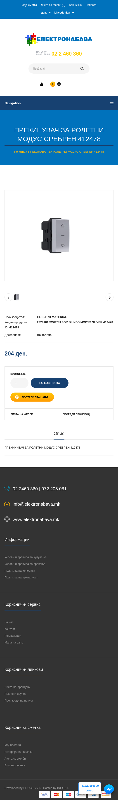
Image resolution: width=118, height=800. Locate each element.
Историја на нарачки (18, 751)
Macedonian (62, 12)
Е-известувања (15, 765)
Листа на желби (21, 414)
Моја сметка (29, 5)
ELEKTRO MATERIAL (52, 317)
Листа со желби (15, 758)
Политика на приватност (21, 577)
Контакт (10, 629)
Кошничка (75, 5)
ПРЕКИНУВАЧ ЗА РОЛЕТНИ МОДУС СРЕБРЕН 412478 (66, 151)
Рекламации (13, 635)
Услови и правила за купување (26, 557)
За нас (9, 622)
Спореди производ (76, 414)
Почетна (19, 151)
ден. (44, 12)
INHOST (62, 788)
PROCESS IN (32, 788)
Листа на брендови (18, 687)
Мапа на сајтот (15, 642)
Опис (59, 433)
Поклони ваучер (15, 693)
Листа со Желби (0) (53, 5)
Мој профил (13, 745)
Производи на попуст (19, 700)
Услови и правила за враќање (25, 564)
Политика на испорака (20, 570)
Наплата (91, 5)
